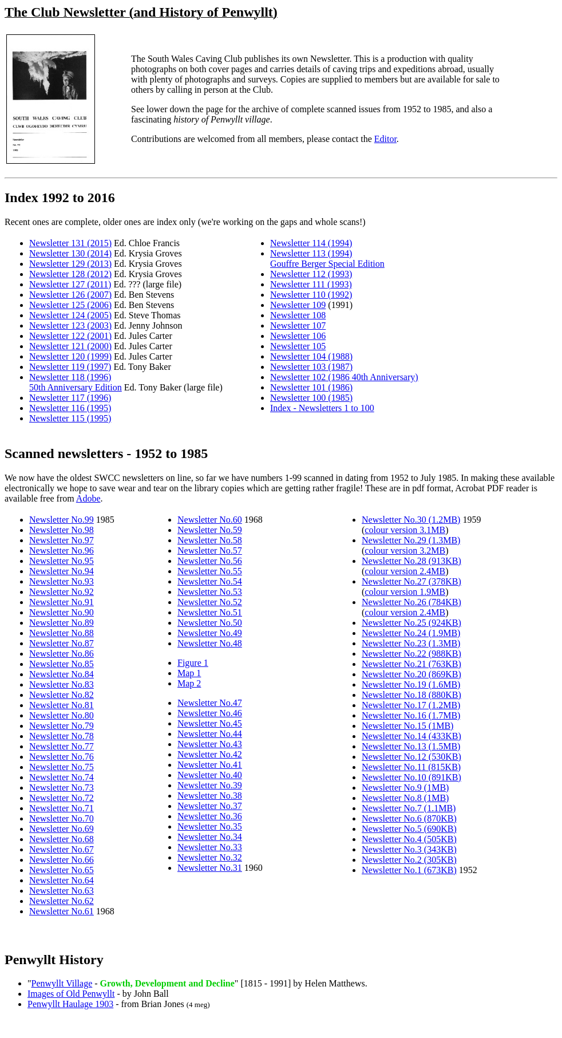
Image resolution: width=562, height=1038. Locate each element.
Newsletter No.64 (61, 880)
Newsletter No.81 (61, 705)
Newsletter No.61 (61, 911)
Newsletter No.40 (209, 775)
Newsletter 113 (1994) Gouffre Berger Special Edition (327, 258)
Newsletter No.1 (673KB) (409, 870)
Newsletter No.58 (209, 540)
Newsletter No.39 (209, 785)
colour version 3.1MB (405, 530)
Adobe (88, 498)
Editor (385, 139)
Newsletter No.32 (209, 857)
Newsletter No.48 (209, 643)
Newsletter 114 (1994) (311, 243)
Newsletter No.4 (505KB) (409, 839)
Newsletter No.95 (61, 561)
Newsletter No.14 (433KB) (411, 736)
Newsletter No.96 (61, 550)
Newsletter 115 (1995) (70, 418)
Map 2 (189, 683)
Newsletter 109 (298, 305)
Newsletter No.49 (209, 633)
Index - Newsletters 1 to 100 (322, 408)
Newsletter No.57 (209, 550)
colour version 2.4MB (405, 571)
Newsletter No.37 (209, 806)
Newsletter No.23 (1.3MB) (411, 643)
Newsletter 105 (298, 346)
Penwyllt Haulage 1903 (70, 1004)
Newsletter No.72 (61, 798)
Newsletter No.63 (61, 890)
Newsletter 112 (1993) (311, 274)
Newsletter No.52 (209, 602)
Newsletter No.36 (209, 816)
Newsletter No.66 (61, 860)
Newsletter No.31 (209, 868)
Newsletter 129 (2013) (70, 264)
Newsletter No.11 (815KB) (411, 767)
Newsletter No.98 (61, 530)
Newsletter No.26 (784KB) (411, 602)
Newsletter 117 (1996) (70, 397)
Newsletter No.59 (209, 530)
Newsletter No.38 (209, 795)
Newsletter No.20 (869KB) (411, 674)
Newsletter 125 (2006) (70, 305)
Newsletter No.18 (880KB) (411, 695)
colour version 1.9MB (405, 592)
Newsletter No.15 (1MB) (407, 726)
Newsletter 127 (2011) (70, 284)
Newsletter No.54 (209, 581)
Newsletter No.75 (61, 767)
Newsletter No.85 (61, 664)
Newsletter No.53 (209, 592)
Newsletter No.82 (61, 695)
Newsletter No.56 (209, 561)
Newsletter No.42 (209, 754)
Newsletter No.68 (61, 839)
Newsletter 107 (298, 325)
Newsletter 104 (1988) (311, 356)
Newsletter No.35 (209, 826)
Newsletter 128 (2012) (70, 274)
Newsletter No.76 (61, 756)
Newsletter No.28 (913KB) (411, 561)
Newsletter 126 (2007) (70, 294)
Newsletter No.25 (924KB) (411, 622)
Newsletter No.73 (61, 787)
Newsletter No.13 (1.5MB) (411, 746)
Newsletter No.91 (61, 602)
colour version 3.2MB (405, 550)
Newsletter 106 (298, 336)
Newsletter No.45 (209, 723)
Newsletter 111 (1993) (311, 284)
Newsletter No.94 (61, 571)
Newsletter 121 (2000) (70, 346)
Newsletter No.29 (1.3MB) (411, 540)
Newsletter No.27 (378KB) (411, 581)
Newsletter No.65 (61, 870)
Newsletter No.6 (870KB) (409, 818)
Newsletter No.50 (209, 622)
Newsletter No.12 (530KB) (411, 756)
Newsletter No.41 (209, 764)
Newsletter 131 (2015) (70, 243)
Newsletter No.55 (209, 571)
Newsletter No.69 (61, 829)
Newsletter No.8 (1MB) (405, 798)
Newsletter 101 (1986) (311, 387)
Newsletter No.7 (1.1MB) (409, 808)
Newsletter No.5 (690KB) (409, 829)
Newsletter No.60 (209, 519)
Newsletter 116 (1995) (70, 408)
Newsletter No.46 (209, 713)
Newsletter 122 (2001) (70, 336)
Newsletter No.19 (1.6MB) (411, 684)
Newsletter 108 (298, 315)
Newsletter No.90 (61, 612)
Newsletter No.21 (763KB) (411, 664)
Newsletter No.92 (61, 592)
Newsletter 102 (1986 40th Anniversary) (344, 377)
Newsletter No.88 (61, 633)
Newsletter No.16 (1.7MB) (411, 715)
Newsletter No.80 (61, 715)
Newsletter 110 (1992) (311, 294)
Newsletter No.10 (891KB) (411, 777)
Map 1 (189, 673)
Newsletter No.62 (61, 901)
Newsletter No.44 (209, 734)
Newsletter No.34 (209, 837)
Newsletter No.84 (61, 674)
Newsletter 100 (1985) (311, 397)
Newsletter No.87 (61, 643)
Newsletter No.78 (61, 736)
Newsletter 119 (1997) (70, 367)
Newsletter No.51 (209, 612)
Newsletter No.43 (209, 744)
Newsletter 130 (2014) (70, 253)
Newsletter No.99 (61, 519)
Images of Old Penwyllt (70, 993)
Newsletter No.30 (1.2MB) (411, 519)
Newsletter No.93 (61, 581)
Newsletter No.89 (61, 622)
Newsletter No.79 (61, 726)
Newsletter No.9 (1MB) (405, 787)
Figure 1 (192, 663)
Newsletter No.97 (61, 540)
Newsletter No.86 (61, 653)
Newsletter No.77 (61, 746)
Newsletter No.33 (209, 847)
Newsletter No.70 (61, 818)
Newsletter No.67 (61, 849)
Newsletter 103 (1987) (311, 367)
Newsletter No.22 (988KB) (411, 653)
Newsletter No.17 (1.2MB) (411, 705)
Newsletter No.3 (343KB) (409, 849)
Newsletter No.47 (209, 703)
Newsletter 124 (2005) (70, 315)
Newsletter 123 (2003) (70, 325)
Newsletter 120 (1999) (70, 356)
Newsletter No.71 (61, 808)
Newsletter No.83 (61, 684)
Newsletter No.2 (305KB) (409, 860)
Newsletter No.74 (61, 777)
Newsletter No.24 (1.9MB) (411, 633)
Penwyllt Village (62, 983)
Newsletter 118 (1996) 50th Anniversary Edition (75, 382)
